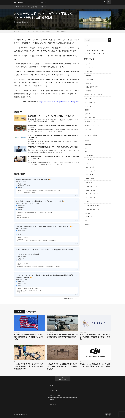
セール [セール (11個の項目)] (88, 50)
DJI (86, 152)
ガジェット (88, 129)
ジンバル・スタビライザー (92, 125)
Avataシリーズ (90, 159)
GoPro (87, 221)
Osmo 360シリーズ (91, 186)
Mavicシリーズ (90, 171)
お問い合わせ (36, 7)
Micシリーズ (90, 175)
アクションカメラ (90, 121)
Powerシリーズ (90, 198)
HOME (17, 7)
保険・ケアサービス (92, 87)
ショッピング (89, 68)
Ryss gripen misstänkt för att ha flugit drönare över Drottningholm (58, 101)
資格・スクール (90, 83)
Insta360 (87, 224)
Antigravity (88, 144)
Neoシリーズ (90, 182)
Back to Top (62, 379)
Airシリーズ (89, 155)
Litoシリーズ (90, 167)
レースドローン (89, 106)
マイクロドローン (90, 102)
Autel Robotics (89, 217)
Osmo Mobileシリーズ (92, 190)
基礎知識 (88, 75)
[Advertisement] (97, 241)
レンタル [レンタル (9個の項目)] (89, 53)
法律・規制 (89, 79)
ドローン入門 (26, 7)
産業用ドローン (89, 110)
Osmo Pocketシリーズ (92, 205)
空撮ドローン (89, 98)
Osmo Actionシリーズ (92, 209)
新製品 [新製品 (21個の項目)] (96, 50)
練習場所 (88, 91)
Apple (86, 148)
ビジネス (87, 114)
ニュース (26, 22)
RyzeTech (87, 213)
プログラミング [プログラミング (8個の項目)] (100, 53)
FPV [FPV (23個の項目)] (102, 50)
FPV (87, 201)
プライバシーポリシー (48, 7)
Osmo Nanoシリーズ (92, 194)
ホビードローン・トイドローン (94, 94)
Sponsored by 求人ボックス (71, 298)
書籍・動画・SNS (90, 117)
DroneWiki (22, 414)
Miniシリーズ (90, 178)
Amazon (87, 140)
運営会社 (52, 399)
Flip (87, 163)
